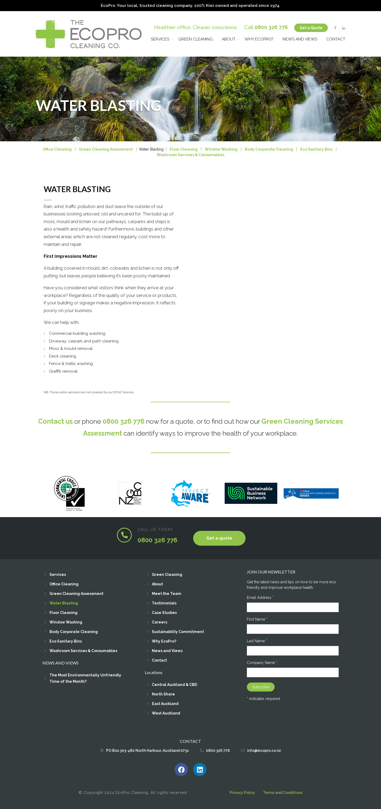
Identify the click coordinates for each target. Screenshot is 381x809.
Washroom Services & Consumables (190, 155)
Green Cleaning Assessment (106, 149)
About (228, 38)
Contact (335, 38)
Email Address (260, 597)
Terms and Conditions (282, 792)
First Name (257, 619)
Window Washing (221, 149)
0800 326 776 (271, 27)
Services (160, 38)
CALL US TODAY (155, 529)
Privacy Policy (242, 792)
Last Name (257, 641)
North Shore (163, 694)
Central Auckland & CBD (174, 685)
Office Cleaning (57, 149)
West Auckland (166, 713)
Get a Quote (311, 27)
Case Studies (164, 613)
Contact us (55, 421)
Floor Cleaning (184, 149)
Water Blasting (63, 603)
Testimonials (164, 603)
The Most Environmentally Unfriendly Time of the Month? (85, 678)
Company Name (262, 663)
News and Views (300, 38)
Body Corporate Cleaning (269, 149)
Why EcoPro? (259, 38)
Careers (159, 622)
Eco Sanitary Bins (316, 149)
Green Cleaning (195, 38)
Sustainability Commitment (178, 632)
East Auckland (165, 704)
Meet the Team (166, 593)
